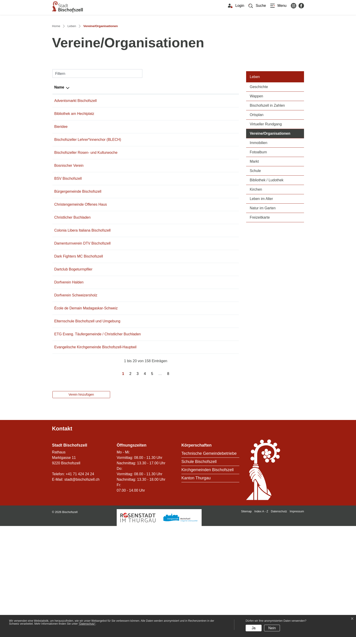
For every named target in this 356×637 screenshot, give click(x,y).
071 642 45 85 (127, 371)
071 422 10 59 (127, 268)
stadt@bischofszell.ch (81, 590)
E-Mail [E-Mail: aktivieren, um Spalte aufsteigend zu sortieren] (163, 165)
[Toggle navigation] (278, 6)
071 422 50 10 (127, 319)
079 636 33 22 (127, 345)
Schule (255, 249)
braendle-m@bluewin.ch (178, 358)
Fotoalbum (258, 230)
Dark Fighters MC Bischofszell (78, 345)
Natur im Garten (263, 286)
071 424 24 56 (127, 179)
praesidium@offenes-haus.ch (182, 294)
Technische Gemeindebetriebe (209, 564)
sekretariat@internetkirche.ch (182, 453)
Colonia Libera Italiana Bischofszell (82, 319)
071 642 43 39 (127, 384)
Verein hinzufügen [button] (81, 505)
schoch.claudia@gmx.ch (178, 332)
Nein (272, 628)
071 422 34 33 (127, 294)
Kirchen (256, 268)
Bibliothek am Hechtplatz (74, 192)
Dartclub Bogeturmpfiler (73, 358)
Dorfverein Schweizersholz (75, 384)
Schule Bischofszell (199, 572)
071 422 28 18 (127, 453)
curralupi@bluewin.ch (175, 319)
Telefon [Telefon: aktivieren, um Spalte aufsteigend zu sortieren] (122, 165)
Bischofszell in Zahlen (267, 184)
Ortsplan (256, 193)
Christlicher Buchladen (72, 306)
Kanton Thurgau (196, 589)
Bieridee (61, 205)
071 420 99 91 (127, 332)
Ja (253, 628)
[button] (257, 6)
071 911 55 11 (127, 236)
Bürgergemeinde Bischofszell (77, 281)
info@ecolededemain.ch (178, 397)
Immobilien (258, 221)
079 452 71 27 (127, 192)
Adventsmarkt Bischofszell (75, 179)
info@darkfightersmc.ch (177, 345)
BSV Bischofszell (68, 268)
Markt (254, 240)
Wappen (256, 174)
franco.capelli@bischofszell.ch (182, 179)
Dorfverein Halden (69, 371)
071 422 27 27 (127, 205)
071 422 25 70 (127, 281)
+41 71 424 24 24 (80, 585)
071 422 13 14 (127, 218)
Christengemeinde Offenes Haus (80, 294)
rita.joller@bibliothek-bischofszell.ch (187, 192)
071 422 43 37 (127, 255)
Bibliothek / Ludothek (267, 258)
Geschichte (259, 165)
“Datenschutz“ (87, 623)
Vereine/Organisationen (277, 211)
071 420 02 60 (127, 397)
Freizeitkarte (260, 296)
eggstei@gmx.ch (171, 306)
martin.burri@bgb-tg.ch (177, 281)
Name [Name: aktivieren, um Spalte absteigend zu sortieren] (59, 165)
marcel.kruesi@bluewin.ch (179, 268)
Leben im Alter (261, 277)
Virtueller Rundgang (266, 202)
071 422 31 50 (127, 416)
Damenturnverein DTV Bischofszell (82, 332)
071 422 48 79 (127, 358)
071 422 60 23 (127, 306)
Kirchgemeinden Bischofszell (207, 581)
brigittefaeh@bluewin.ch (177, 218)
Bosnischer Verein (69, 255)
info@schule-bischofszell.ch (180, 416)
